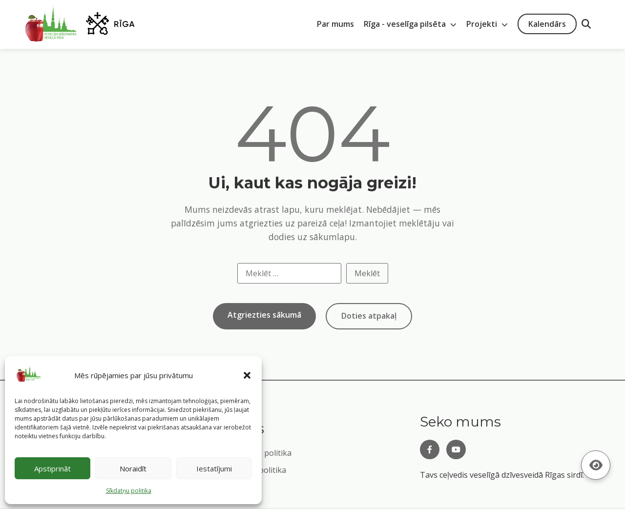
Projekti (487, 24)
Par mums (335, 24)
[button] (247, 375)
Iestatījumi (214, 468)
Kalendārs (547, 24)
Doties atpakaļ (368, 315)
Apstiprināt (52, 468)
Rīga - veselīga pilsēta (410, 24)
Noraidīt (133, 468)
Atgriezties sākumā (264, 314)
